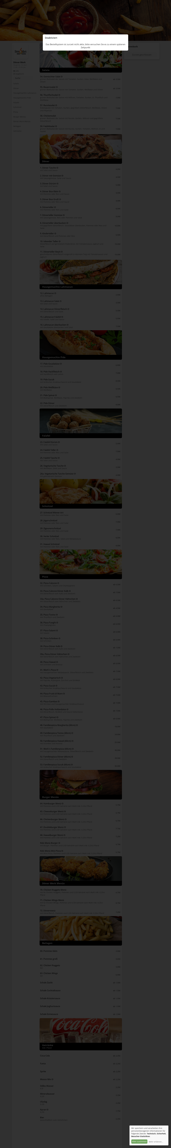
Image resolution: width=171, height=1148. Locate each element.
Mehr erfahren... (156, 1141)
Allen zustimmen (139, 1141)
